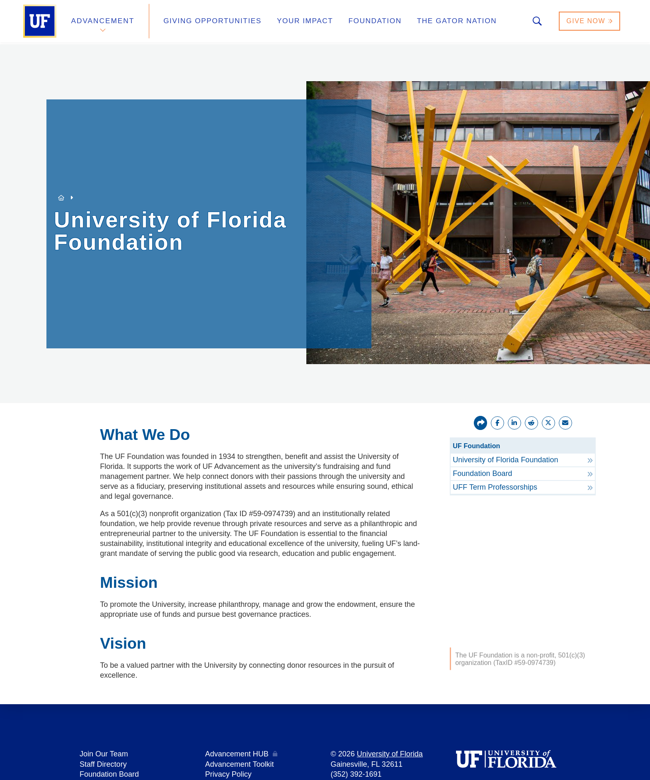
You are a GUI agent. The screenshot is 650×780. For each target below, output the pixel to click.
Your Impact (294, 22)
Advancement (103, 22)
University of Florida (390, 754)
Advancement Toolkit (239, 764)
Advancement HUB (237, 754)
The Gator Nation (438, 22)
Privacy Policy (228, 774)
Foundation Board (109, 774)
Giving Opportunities (207, 22)
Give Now (590, 22)
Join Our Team (104, 754)
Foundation (361, 22)
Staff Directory (103, 764)
